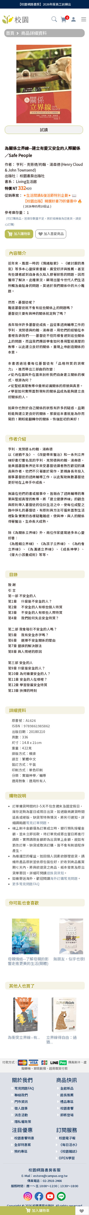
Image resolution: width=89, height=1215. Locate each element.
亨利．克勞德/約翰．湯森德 (38, 164)
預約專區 (21, 1151)
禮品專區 (67, 1101)
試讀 (44, 130)
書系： (10, 181)
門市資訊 (21, 1101)
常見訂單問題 (36, 822)
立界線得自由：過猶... (61, 1039)
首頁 (10, 33)
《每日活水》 (69, 1144)
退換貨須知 (55, 873)
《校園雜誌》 (69, 1151)
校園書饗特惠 (24, 1138)
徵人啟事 (21, 1108)
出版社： (12, 175)
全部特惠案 (22, 1144)
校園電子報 (67, 1138)
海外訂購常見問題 (64, 878)
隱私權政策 (22, 1121)
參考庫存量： (15, 212)
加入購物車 (19, 234)
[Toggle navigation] (83, 19)
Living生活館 (26, 181)
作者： (10, 164)
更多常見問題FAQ (26, 883)
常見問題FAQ (24, 1088)
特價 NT (11, 188)
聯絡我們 (21, 1094)
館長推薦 (67, 1094)
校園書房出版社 (32, 175)
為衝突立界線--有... (24, 1037)
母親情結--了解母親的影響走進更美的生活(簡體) (28, 961)
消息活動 (21, 1114)
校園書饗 (67, 1108)
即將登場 (67, 1114)
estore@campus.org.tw (50, 1175)
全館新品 (67, 1088)
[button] (54, 20)
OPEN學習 (67, 1158)
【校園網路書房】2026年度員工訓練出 (44, 4)
